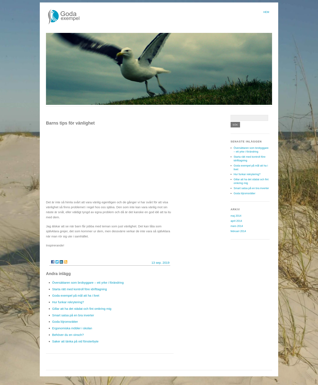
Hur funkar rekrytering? (68, 302)
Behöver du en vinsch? (68, 334)
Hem (266, 12)
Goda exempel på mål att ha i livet (75, 295)
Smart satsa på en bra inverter (73, 315)
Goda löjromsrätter (65, 321)
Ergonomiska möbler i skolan (72, 328)
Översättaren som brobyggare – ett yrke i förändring (88, 282)
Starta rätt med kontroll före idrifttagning (79, 289)
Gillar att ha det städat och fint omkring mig (81, 308)
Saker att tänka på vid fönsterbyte (75, 341)
